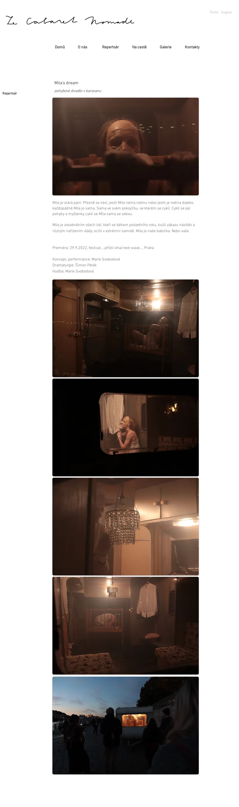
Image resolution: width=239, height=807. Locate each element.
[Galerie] (165, 47)
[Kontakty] (192, 47)
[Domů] (59, 47)
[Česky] (214, 12)
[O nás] (82, 47)
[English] (226, 12)
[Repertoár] (110, 47)
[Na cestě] (139, 47)
